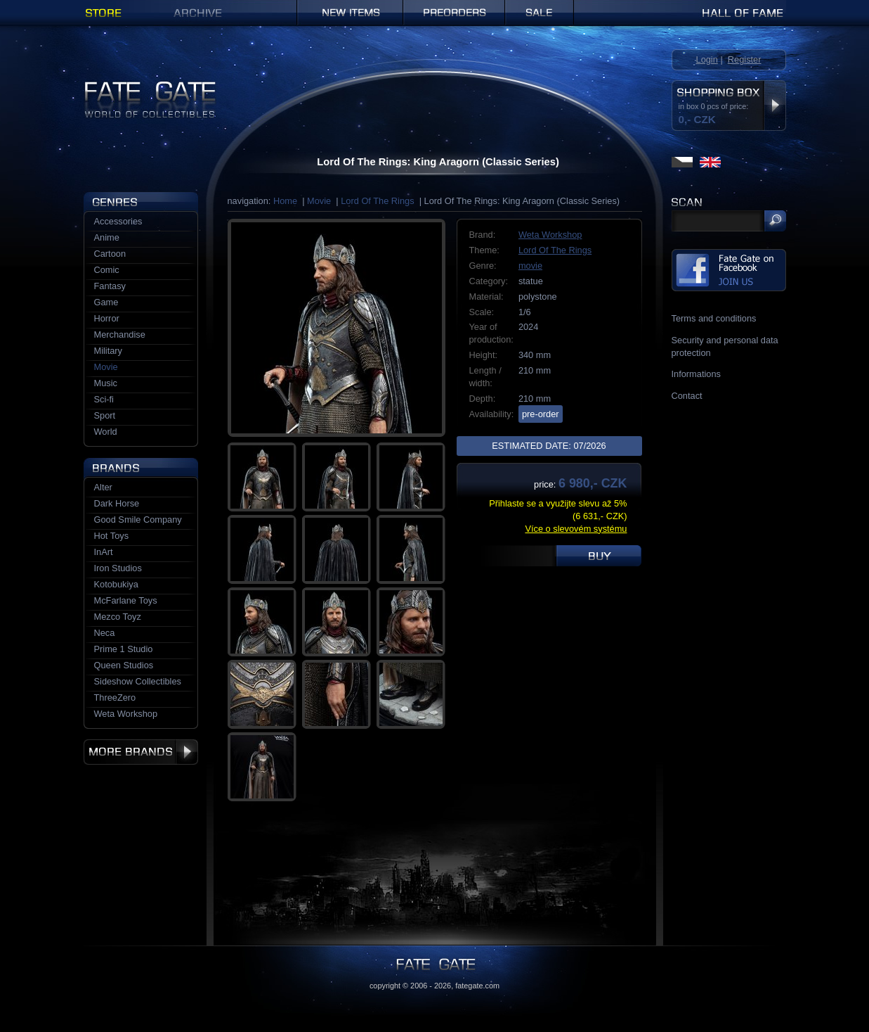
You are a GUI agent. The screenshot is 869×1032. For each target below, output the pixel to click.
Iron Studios (118, 568)
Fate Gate (104, 86)
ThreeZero (115, 697)
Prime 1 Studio (123, 649)
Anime (106, 237)
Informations (696, 374)
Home (285, 201)
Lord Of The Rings (377, 201)
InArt (103, 552)
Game (106, 302)
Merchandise (119, 334)
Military (108, 350)
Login (707, 59)
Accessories (118, 221)
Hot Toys (111, 535)
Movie (319, 201)
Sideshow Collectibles (137, 681)
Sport (105, 415)
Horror (106, 318)
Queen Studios (124, 665)
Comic (106, 270)
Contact (687, 395)
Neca (104, 633)
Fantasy (110, 286)
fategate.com (477, 985)
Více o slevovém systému (576, 528)
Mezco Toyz (117, 616)
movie (530, 265)
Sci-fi (104, 399)
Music (105, 383)
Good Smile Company (138, 519)
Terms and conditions (714, 318)
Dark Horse (117, 503)
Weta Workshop (550, 234)
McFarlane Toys (125, 600)
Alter (103, 487)
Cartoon (110, 253)
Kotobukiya (116, 584)
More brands (141, 752)
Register (745, 59)
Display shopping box (774, 105)
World (105, 431)
